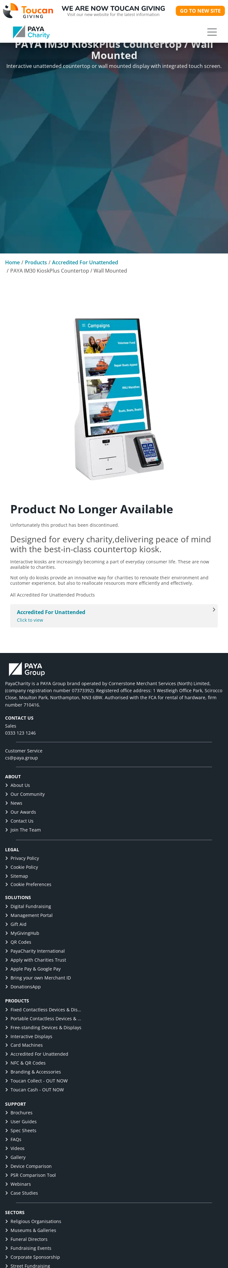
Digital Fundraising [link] (28, 906)
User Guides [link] (21, 1121)
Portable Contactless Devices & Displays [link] (43, 1018)
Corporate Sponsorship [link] (32, 1257)
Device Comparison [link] (28, 1166)
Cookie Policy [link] (21, 867)
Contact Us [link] (19, 821)
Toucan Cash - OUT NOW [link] (34, 1090)
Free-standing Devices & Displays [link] (43, 1027)
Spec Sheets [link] (20, 1130)
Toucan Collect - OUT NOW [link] (36, 1081)
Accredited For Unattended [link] (36, 1054)
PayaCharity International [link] (35, 951)
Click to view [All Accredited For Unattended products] (110, 616)
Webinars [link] (18, 1184)
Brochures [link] (19, 1113)
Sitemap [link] (16, 876)
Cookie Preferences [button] (28, 884)
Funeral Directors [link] (26, 1239)
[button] (212, 32)
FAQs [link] (13, 1139)
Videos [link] (15, 1148)
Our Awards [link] (20, 812)
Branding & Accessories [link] (33, 1072)
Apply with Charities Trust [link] (35, 960)
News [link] (13, 803)
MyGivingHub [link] (22, 933)
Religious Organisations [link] (33, 1221)
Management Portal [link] (29, 915)
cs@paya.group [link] (21, 758)
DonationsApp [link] (23, 987)
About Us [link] (17, 785)
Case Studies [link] (21, 1193)
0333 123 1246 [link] (20, 733)
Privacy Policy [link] (22, 858)
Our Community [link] (25, 794)
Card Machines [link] (24, 1045)
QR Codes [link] (18, 942)
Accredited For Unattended (85, 262)
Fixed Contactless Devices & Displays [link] (43, 1010)
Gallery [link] (15, 1157)
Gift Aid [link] (16, 924)
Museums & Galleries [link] (30, 1230)
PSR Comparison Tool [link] (30, 1175)
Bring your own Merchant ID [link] (38, 978)
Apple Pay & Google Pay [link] (33, 969)
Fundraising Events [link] (28, 1248)
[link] (31, 32)
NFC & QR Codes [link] (25, 1063)
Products (36, 262)
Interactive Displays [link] (28, 1036)
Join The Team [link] (23, 830)
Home (12, 262)
